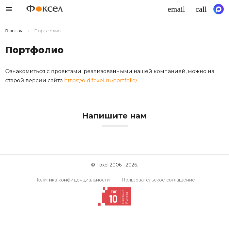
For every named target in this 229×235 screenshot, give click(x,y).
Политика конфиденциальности (72, 180)
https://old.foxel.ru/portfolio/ (100, 80)
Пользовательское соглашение (158, 180)
